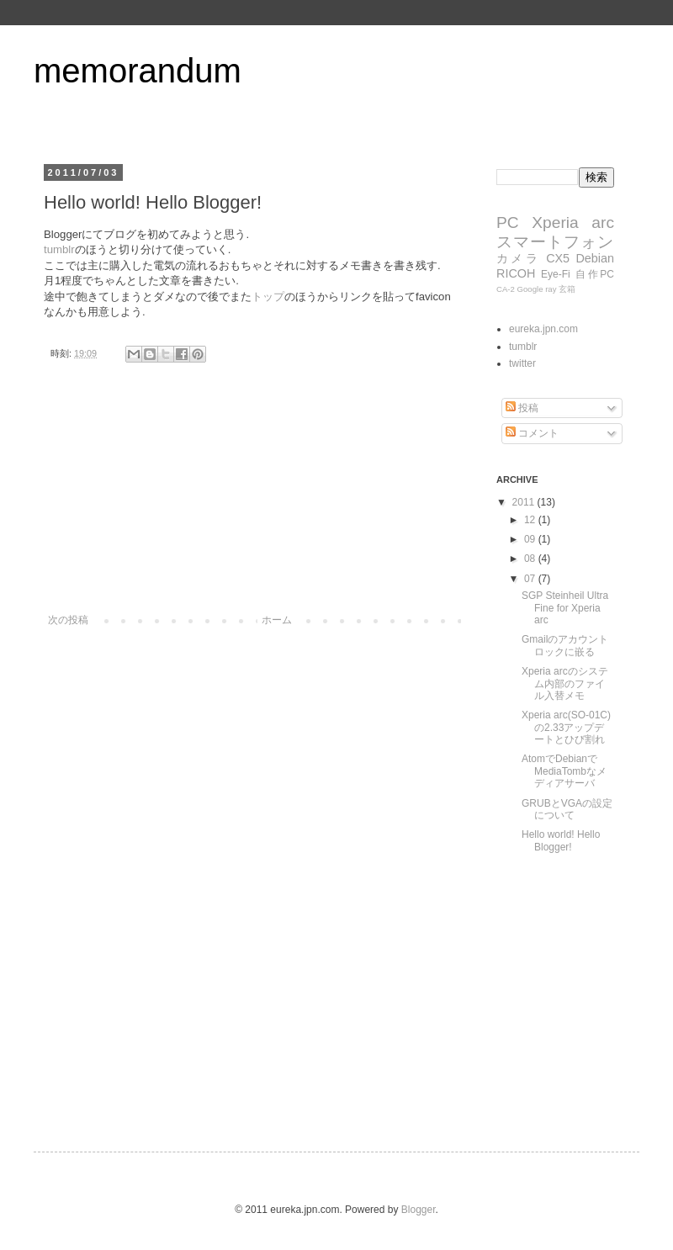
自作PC (594, 274)
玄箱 (567, 289)
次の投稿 (68, 620)
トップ (268, 296)
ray (550, 289)
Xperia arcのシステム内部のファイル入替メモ (565, 683)
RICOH (515, 273)
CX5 (558, 258)
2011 (525, 502)
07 (531, 579)
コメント (532, 433)
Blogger (418, 1210)
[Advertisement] (252, 509)
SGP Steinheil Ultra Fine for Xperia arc (565, 608)
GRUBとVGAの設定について (567, 809)
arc (602, 222)
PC (507, 222)
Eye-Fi (555, 274)
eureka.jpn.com (543, 329)
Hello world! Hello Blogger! (561, 840)
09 (531, 539)
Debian (594, 258)
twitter (522, 363)
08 (531, 558)
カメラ (518, 258)
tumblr (59, 249)
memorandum (137, 70)
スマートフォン (555, 242)
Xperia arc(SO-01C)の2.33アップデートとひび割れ (566, 727)
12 (531, 520)
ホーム (277, 620)
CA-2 (505, 289)
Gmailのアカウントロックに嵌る (565, 645)
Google (530, 289)
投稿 (522, 408)
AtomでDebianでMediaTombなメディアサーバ (564, 771)
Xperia (555, 222)
